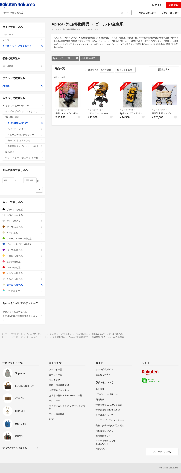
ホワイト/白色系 (23, 215)
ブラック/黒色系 (23, 209)
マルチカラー (23, 290)
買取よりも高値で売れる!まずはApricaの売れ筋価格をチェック (23, 316)
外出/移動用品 (90, 58)
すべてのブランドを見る (15, 448)
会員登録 (173, 5)
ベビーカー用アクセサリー (25, 134)
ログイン (157, 5)
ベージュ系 (23, 232)
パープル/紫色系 (23, 250)
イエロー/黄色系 (23, 255)
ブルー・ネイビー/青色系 (23, 244)
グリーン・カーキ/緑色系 (23, 238)
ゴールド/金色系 (23, 284)
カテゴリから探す (147, 12)
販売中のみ (92, 70)
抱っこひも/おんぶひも (25, 140)
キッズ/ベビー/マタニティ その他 (24, 157)
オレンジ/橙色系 (23, 273)
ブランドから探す (170, 12)
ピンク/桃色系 (23, 261)
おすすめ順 (107, 70)
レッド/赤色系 (23, 267)
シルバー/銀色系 (23, 279)
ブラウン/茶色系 (23, 226)
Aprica (23, 85)
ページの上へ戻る (162, 452)
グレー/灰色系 (23, 221)
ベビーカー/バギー (63, 110)
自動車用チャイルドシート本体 (25, 146)
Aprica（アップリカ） (65, 58)
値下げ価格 (23, 66)
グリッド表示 (125, 70)
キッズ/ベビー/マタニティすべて (24, 111)
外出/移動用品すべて (25, 123)
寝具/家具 (24, 152)
